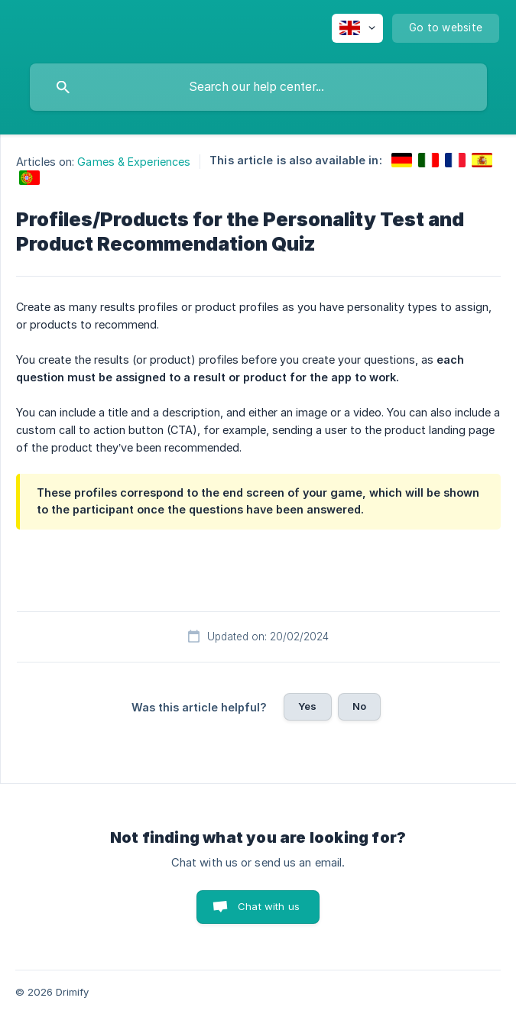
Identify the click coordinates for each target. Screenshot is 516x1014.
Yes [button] (307, 706)
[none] (357, 28)
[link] (401, 160)
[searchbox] (258, 87)
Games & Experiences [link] (133, 161)
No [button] (359, 706)
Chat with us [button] (269, 906)
